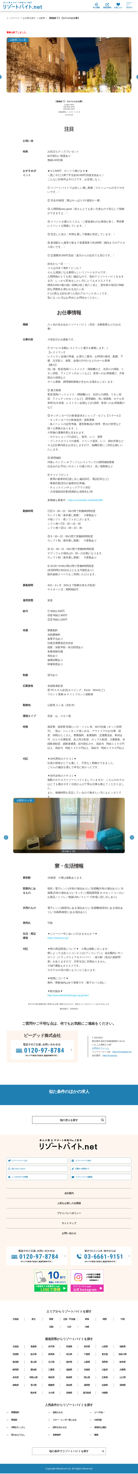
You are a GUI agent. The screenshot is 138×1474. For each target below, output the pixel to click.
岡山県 (87, 1378)
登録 (107, 6)
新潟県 (15, 1362)
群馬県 (51, 1354)
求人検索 (96, 5)
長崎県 (122, 1385)
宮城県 (69, 1347)
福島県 (122, 1347)
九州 (69, 1327)
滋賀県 (69, 1370)
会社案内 (69, 1193)
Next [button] (132, 837)
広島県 (105, 1378)
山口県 (122, 1378)
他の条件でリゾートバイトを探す (76, 1451)
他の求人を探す (69, 1120)
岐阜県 (122, 1362)
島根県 (69, 1378)
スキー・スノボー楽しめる (64, 1420)
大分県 (51, 1393)
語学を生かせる (60, 1428)
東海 (87, 1319)
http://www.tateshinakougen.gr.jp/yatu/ (68, 995)
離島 (96, 1435)
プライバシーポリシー (69, 1213)
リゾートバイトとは (19, 1160)
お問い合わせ (69, 1233)
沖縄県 (105, 1393)
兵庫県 (122, 1370)
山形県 (105, 1347)
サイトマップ (69, 1223)
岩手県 (51, 1347)
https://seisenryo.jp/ (58, 937)
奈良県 (15, 1378)
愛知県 (33, 1370)
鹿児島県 (87, 1393)
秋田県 (87, 1347)
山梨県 (42, 18)
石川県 (51, 1362)
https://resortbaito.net (121, 1051)
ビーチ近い (99, 1413)
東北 (33, 1319)
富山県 (33, 1362)
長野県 (105, 1362)
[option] (69, 64)
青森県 (33, 1347)
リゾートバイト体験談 (83, 1177)
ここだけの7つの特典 (20, 1177)
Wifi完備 (97, 1420)
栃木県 (33, 1354)
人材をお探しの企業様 (69, 1203)
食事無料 (57, 1435)
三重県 (51, 1370)
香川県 (33, 1385)
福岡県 (87, 1385)
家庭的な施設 (100, 1428)
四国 (51, 1327)
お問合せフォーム (100, 1048)
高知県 (69, 1385)
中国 (122, 1319)
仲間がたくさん (18, 1428)
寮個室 (14, 1420)
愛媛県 (51, 1385)
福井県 (69, 1362)
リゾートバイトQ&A (83, 1160)
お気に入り (118, 5)
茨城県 (15, 1354)
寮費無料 (15, 1413)
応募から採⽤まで (82, 1169)
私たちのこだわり (18, 1169)
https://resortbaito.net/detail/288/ (85, 499)
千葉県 (87, 1354)
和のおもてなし (18, 1435)
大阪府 (105, 1370)
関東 (51, 1319)
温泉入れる (58, 1413)
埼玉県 (69, 1354)
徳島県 (15, 1385)
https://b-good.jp (109, 1055)
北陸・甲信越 (69, 1319)
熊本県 (33, 1393)
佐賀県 (105, 1385)
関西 (105, 1319)
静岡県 (15, 1370)
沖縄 (87, 1327)
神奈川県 (122, 1354)
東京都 (105, 1354)
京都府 (87, 1370)
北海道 (15, 1319)
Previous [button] (6, 837)
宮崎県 (69, 1393)
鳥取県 (51, 1378)
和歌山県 (33, 1378)
